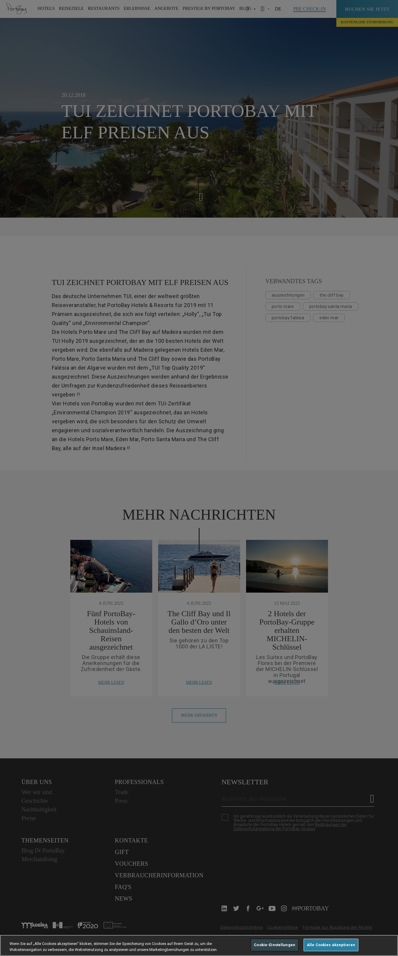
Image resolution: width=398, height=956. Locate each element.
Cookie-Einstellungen (274, 945)
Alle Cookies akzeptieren (331, 945)
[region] (199, 945)
